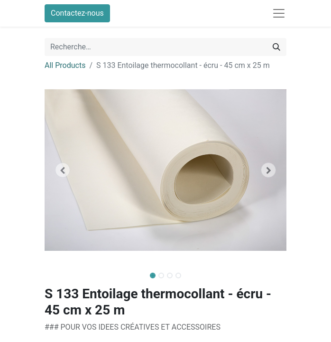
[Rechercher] (276, 47)
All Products (65, 65)
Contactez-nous (77, 13)
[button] (63, 170)
